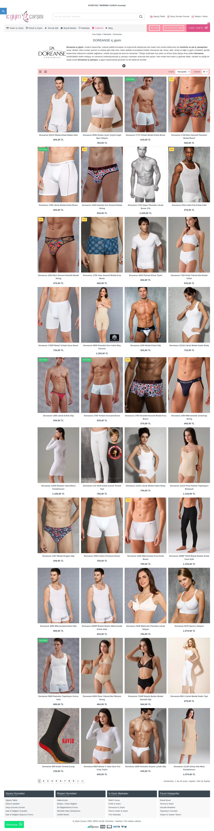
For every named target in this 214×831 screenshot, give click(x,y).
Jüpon (10, 142)
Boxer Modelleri (15, 103)
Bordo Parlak (14, 247)
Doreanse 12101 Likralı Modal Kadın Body (145, 486)
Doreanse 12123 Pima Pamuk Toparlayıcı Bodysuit (189, 487)
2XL (10, 174)
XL (9, 169)
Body (10, 99)
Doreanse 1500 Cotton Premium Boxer (102, 556)
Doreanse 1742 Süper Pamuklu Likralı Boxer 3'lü (145, 206)
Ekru (10, 261)
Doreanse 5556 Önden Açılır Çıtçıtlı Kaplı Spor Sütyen (102, 136)
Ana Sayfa (96, 34)
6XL (10, 198)
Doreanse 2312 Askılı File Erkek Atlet (189, 205)
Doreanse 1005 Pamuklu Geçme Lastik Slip (145, 766)
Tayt (10, 133)
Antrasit (11, 223)
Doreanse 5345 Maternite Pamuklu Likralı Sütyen (145, 627)
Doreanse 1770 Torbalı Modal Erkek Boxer (145, 135)
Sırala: (166, 72)
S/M (10, 193)
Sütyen (11, 128)
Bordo (10, 237)
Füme (10, 266)
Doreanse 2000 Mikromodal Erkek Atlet (58, 626)
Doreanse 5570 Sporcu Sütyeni (189, 626)
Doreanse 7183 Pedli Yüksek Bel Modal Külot (189, 277)
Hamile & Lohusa (15, 113)
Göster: (197, 72)
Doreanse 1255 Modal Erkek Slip (145, 345)
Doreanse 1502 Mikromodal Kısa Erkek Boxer (145, 557)
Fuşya (10, 271)
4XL (10, 183)
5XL (10, 188)
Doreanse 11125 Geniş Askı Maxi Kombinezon (189, 768)
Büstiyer (11, 108)
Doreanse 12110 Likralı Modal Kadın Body (189, 345)
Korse (10, 118)
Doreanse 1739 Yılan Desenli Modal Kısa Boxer (102, 277)
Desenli (11, 257)
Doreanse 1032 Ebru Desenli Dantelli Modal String (58, 277)
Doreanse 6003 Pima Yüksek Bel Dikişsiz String (102, 698)
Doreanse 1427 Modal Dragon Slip (58, 556)
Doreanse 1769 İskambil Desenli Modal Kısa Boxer (145, 417)
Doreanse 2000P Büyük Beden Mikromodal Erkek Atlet (102, 627)
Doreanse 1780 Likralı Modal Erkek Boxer (58, 205)
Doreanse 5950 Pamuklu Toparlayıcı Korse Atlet (58, 698)
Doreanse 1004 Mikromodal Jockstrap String (189, 417)
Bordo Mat (12, 242)
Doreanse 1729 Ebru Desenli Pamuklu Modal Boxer (189, 136)
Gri (9, 281)
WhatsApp (14, 824)
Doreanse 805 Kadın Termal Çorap (58, 766)
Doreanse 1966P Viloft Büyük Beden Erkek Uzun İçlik (189, 557)
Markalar (107, 34)
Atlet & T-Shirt (14, 94)
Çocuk (11, 82)
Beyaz (11, 232)
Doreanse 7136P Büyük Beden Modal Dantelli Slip (145, 698)
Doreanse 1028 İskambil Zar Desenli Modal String (102, 206)
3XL (10, 179)
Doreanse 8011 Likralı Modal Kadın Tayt (189, 696)
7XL (10, 203)
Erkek (10, 77)
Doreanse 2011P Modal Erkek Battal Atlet (58, 135)
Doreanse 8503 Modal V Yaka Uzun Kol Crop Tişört (102, 768)
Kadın (10, 72)
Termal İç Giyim (15, 137)
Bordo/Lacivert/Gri (16, 252)
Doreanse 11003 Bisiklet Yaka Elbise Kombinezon (58, 487)
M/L (9, 208)
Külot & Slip (13, 123)
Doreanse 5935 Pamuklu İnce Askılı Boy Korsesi (102, 347)
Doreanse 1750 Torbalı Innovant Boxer (102, 416)
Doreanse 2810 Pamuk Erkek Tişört (145, 275)
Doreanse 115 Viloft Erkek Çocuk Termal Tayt (102, 487)
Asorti (10, 228)
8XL (10, 213)
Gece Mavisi (13, 276)
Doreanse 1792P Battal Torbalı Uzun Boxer (58, 345)
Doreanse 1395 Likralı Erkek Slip (58, 416)
